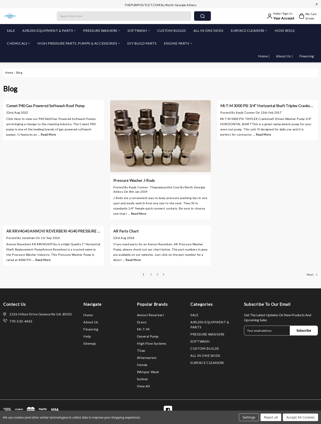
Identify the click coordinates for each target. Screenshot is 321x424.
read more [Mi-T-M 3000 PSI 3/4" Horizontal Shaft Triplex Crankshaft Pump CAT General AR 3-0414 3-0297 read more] (263, 134)
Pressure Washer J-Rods (134, 180)
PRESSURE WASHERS (101, 30)
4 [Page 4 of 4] (164, 274)
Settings (248, 417)
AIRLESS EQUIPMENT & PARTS (49, 30)
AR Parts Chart (126, 231)
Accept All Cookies (300, 417)
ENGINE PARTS (178, 43)
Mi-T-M (143, 329)
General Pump (148, 336)
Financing (306, 56)
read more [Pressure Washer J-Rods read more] (138, 213)
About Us (283, 56)
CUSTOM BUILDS (171, 30)
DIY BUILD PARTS (141, 43)
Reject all (271, 417)
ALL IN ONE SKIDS (208, 30)
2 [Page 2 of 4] (151, 274)
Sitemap (89, 343)
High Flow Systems (151, 343)
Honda (142, 365)
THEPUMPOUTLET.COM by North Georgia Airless (160, 5)
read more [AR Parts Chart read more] (133, 260)
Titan (141, 350)
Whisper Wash (148, 372)
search (202, 16)
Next (312, 274)
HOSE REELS (285, 30)
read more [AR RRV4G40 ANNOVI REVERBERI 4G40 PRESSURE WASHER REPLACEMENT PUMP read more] (42, 260)
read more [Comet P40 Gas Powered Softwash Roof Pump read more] (48, 134)
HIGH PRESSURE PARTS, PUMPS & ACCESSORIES (78, 43)
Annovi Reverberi (150, 315)
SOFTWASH (139, 30)
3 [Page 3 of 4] (157, 274)
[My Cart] (306, 16)
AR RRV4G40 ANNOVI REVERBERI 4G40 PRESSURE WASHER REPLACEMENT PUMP (80, 231)
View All (143, 386)
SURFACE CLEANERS (249, 30)
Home (263, 56)
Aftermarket (147, 358)
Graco (142, 322)
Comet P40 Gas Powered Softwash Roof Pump (45, 105)
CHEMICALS (18, 43)
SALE (11, 30)
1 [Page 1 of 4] (143, 274)
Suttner (142, 379)
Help (87, 336)
